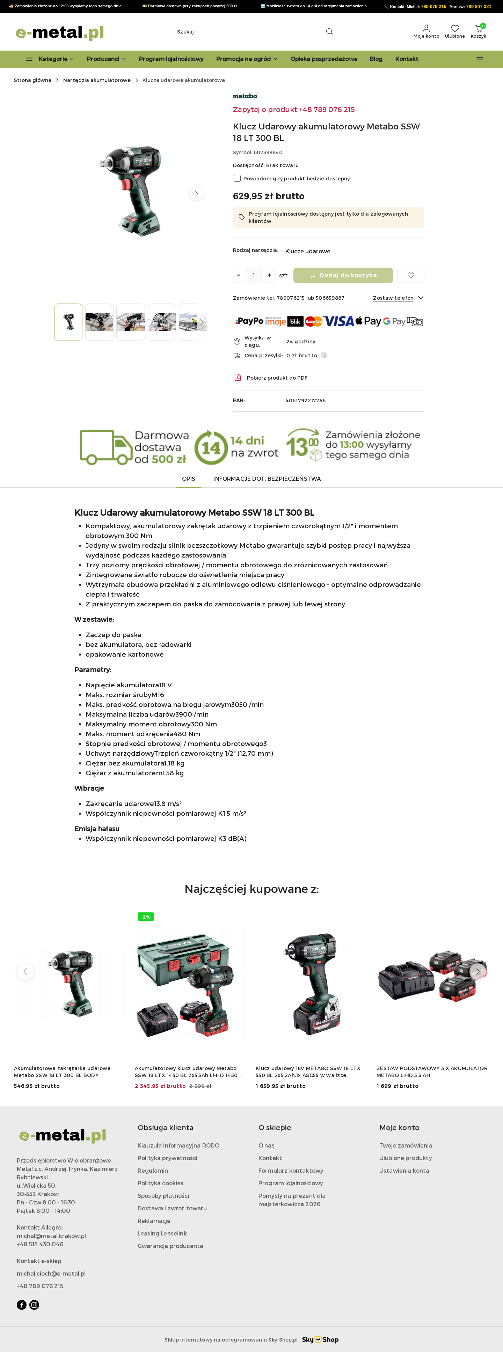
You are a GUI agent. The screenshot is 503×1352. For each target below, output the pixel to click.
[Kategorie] (47, 59)
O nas (266, 1145)
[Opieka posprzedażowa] (324, 59)
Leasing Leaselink (162, 1233)
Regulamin (153, 1170)
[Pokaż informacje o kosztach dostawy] (324, 355)
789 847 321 (478, 6)
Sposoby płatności (163, 1195)
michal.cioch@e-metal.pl (51, 1273)
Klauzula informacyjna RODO (178, 1145)
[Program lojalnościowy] (171, 59)
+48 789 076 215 (40, 1286)
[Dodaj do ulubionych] (410, 275)
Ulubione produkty (405, 1158)
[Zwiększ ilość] (269, 275)
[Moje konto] (426, 31)
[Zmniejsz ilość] (238, 275)
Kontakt (270, 1158)
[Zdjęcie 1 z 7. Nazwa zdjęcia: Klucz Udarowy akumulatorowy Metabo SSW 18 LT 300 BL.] (68, 322)
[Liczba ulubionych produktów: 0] (455, 31)
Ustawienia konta (404, 1170)
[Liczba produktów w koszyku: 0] (478, 31)
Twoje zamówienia (405, 1145)
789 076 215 (433, 6)
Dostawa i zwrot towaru (172, 1208)
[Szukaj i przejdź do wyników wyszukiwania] (329, 32)
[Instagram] (34, 1305)
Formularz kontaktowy (290, 1170)
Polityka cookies (161, 1183)
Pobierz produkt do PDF (270, 377)
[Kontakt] (407, 59)
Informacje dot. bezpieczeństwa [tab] (267, 478)
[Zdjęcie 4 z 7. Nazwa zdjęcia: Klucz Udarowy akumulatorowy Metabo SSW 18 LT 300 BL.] (162, 322)
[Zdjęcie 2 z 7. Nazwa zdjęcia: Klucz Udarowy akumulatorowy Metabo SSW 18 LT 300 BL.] (99, 322)
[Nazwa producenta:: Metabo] (245, 95)
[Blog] (376, 59)
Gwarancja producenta (170, 1245)
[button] (106, 59)
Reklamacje (154, 1220)
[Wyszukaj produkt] (255, 32)
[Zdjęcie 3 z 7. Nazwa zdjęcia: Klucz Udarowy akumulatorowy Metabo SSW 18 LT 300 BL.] (130, 322)
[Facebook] (22, 1305)
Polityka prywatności (167, 1158)
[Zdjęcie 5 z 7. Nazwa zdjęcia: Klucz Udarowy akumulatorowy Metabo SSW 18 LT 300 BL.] (193, 322)
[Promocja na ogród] (247, 59)
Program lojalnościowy (290, 1183)
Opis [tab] (189, 478)
